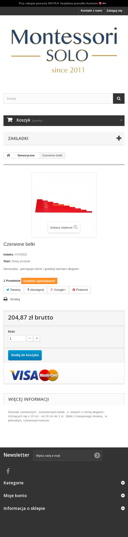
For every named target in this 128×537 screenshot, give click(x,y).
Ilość (11, 331)
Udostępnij (35, 289)
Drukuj (15, 299)
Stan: (7, 261)
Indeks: (8, 254)
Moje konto (15, 495)
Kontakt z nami (91, 10)
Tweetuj (13, 289)
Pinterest (80, 289)
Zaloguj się (114, 10)
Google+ (58, 289)
